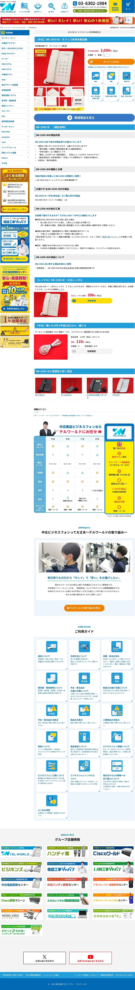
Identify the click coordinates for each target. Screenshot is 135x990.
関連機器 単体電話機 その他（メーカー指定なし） (78, 415)
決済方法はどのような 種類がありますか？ (15, 185)
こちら (61, 289)
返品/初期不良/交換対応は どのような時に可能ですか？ (17, 201)
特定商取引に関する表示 (13, 975)
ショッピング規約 (51, 975)
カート (128, 9)
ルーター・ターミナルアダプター (16, 27)
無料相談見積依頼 (115, 9)
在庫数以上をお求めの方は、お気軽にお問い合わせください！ (109, 67)
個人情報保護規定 (33, 975)
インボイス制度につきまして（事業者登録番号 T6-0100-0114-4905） (104, 975)
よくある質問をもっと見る (15, 209)
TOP (1, 27)
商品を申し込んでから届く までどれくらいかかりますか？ (17, 193)
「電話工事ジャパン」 (110, 236)
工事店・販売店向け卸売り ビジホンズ (91, 11)
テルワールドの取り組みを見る (85, 607)
